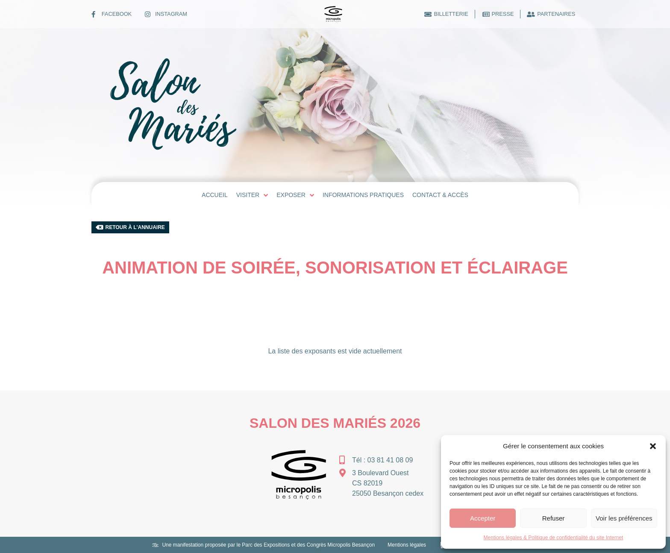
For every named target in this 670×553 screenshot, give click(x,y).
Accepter (482, 518)
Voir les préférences (624, 518)
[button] (653, 446)
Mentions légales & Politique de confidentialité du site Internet (553, 538)
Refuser (553, 518)
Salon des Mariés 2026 (335, 423)
